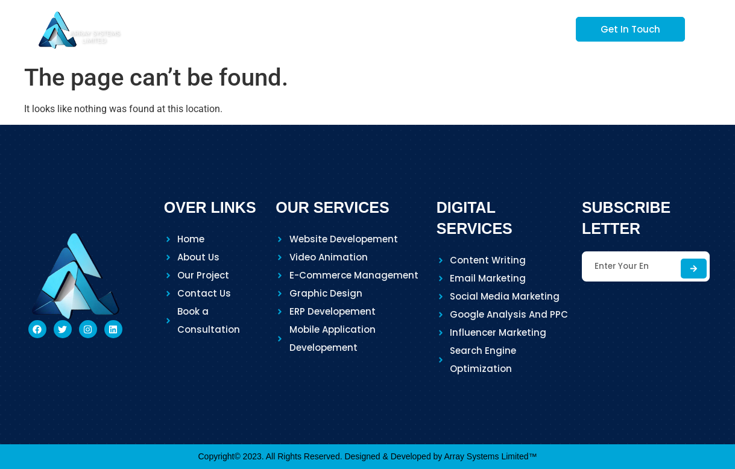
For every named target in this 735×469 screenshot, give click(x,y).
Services (390, 29)
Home (256, 29)
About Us (320, 29)
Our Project (465, 29)
